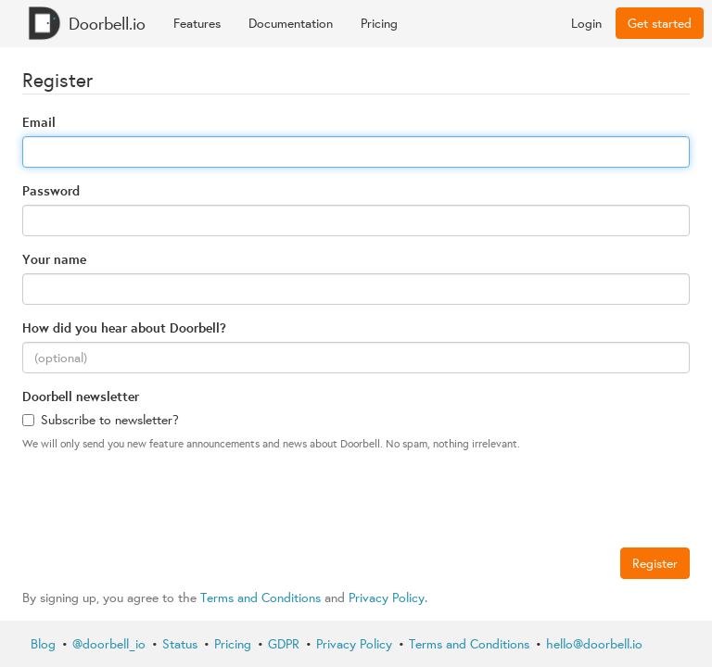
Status (179, 644)
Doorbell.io (86, 23)
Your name (54, 259)
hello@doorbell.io (594, 644)
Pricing (379, 23)
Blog (43, 644)
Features (197, 23)
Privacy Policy (387, 597)
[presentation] (163, 502)
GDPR (283, 644)
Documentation (290, 23)
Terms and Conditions (260, 597)
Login (586, 23)
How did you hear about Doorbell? (124, 327)
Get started (660, 23)
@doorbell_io (109, 644)
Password (51, 190)
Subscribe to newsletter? (100, 419)
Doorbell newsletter (80, 396)
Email (39, 122)
